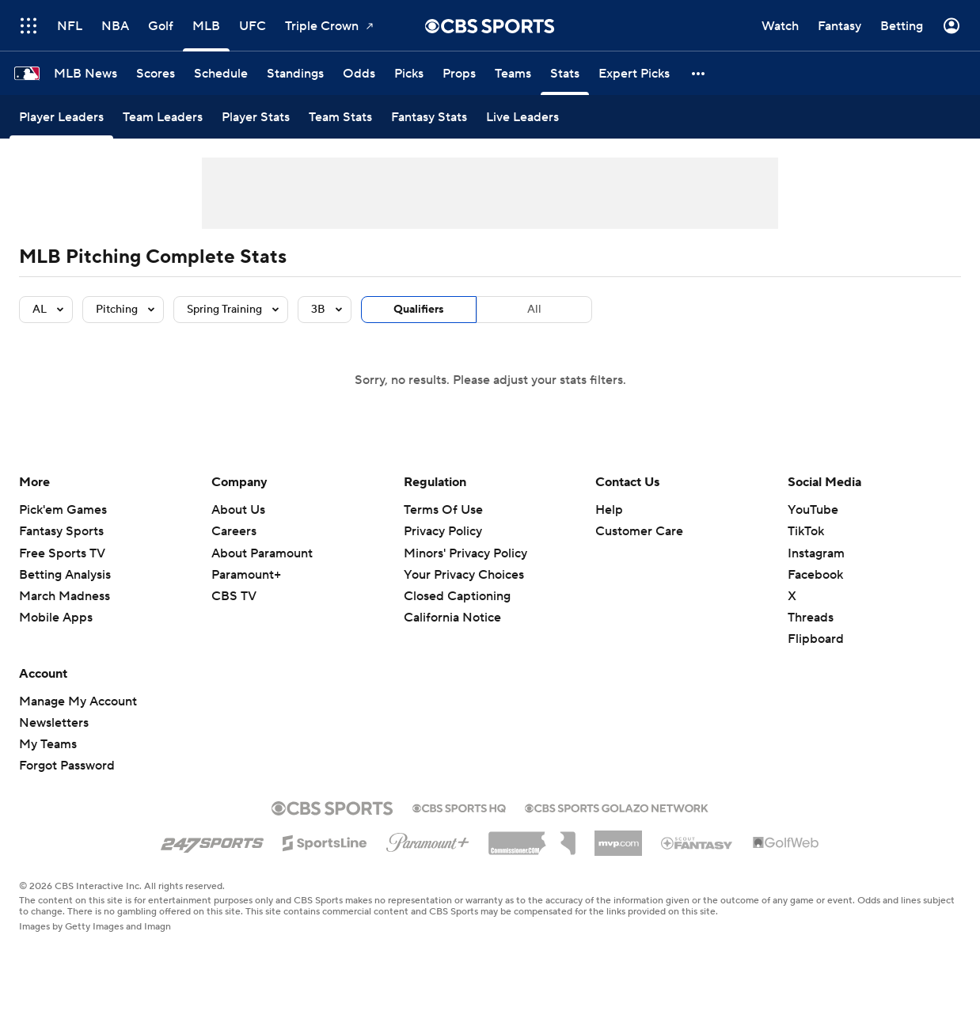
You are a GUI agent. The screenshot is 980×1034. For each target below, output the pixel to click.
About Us (238, 510)
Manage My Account (78, 701)
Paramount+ (246, 575)
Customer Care (639, 531)
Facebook (815, 575)
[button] (699, 73)
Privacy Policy (443, 531)
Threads (811, 617)
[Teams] (513, 73)
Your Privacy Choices (464, 575)
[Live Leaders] (522, 117)
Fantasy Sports (61, 531)
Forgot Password (67, 766)
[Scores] (155, 73)
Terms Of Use (443, 510)
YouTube (813, 510)
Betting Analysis (65, 575)
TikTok (806, 531)
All (534, 309)
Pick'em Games (63, 510)
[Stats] (565, 73)
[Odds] (359, 73)
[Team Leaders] (162, 117)
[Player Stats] (255, 117)
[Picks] (409, 73)
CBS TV (233, 596)
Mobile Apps (56, 617)
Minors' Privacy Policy (465, 553)
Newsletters (54, 723)
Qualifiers (418, 309)
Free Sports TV (62, 553)
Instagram (816, 553)
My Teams (48, 744)
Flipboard (816, 639)
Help (609, 510)
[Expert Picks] (634, 73)
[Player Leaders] (61, 117)
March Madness (64, 596)
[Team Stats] (340, 117)
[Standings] (295, 73)
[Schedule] (220, 73)
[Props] (459, 73)
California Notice (452, 617)
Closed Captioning (457, 596)
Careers (233, 531)
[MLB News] (85, 73)
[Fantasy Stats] (429, 117)
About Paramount (262, 553)
